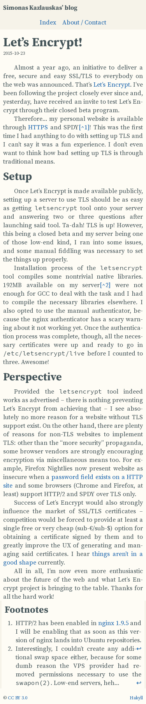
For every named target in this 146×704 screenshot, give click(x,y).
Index (48, 22)
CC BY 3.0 (17, 698)
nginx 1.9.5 (113, 623)
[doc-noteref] (84, 127)
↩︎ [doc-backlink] (138, 648)
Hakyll (136, 698)
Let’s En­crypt (111, 84)
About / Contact (84, 22)
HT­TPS (38, 127)
